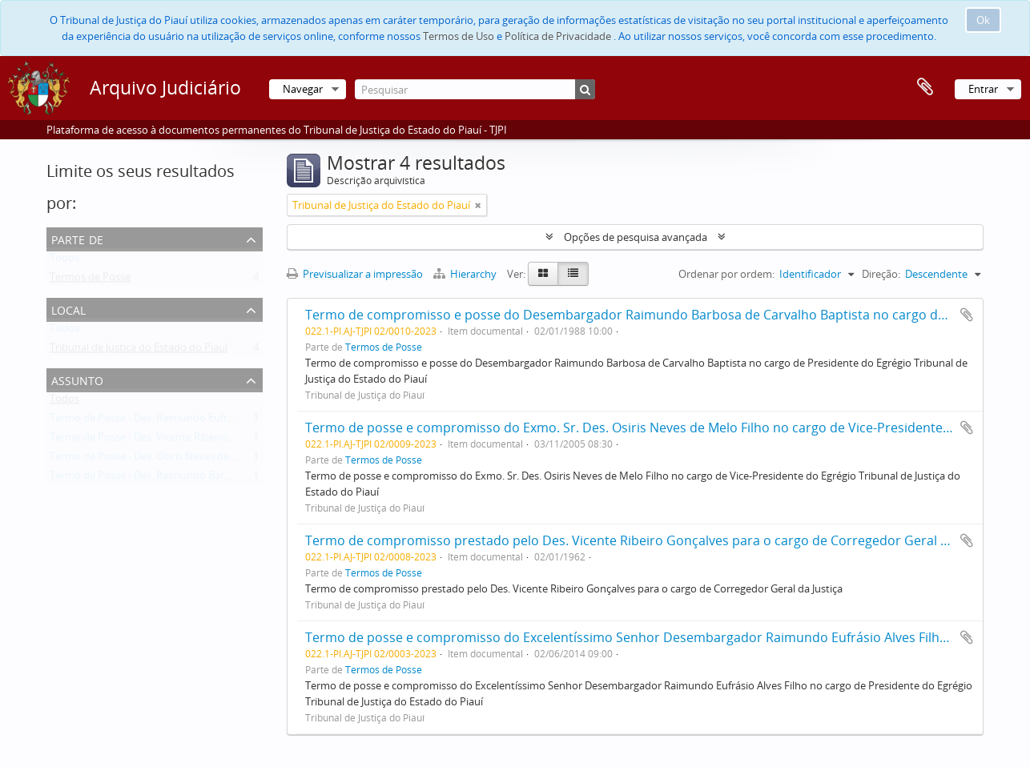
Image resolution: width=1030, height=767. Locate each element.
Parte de (77, 238)
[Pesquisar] (475, 89)
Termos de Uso (458, 36)
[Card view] (543, 274)
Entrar (983, 89)
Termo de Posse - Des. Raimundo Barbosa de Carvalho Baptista (199, 479)
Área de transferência (925, 87)
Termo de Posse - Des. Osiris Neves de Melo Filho (165, 459)
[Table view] (573, 274)
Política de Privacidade (558, 36)
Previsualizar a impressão (355, 274)
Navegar (303, 89)
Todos (64, 261)
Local (68, 308)
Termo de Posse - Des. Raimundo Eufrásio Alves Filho (175, 421)
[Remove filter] (478, 205)
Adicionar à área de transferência (967, 315)
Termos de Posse (90, 280)
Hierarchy (466, 274)
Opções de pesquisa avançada (635, 237)
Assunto (77, 379)
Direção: (881, 274)
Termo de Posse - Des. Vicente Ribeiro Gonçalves (164, 440)
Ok (983, 20)
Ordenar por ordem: (726, 274)
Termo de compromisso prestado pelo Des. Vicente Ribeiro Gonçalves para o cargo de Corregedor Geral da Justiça (651, 540)
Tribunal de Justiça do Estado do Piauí (138, 350)
